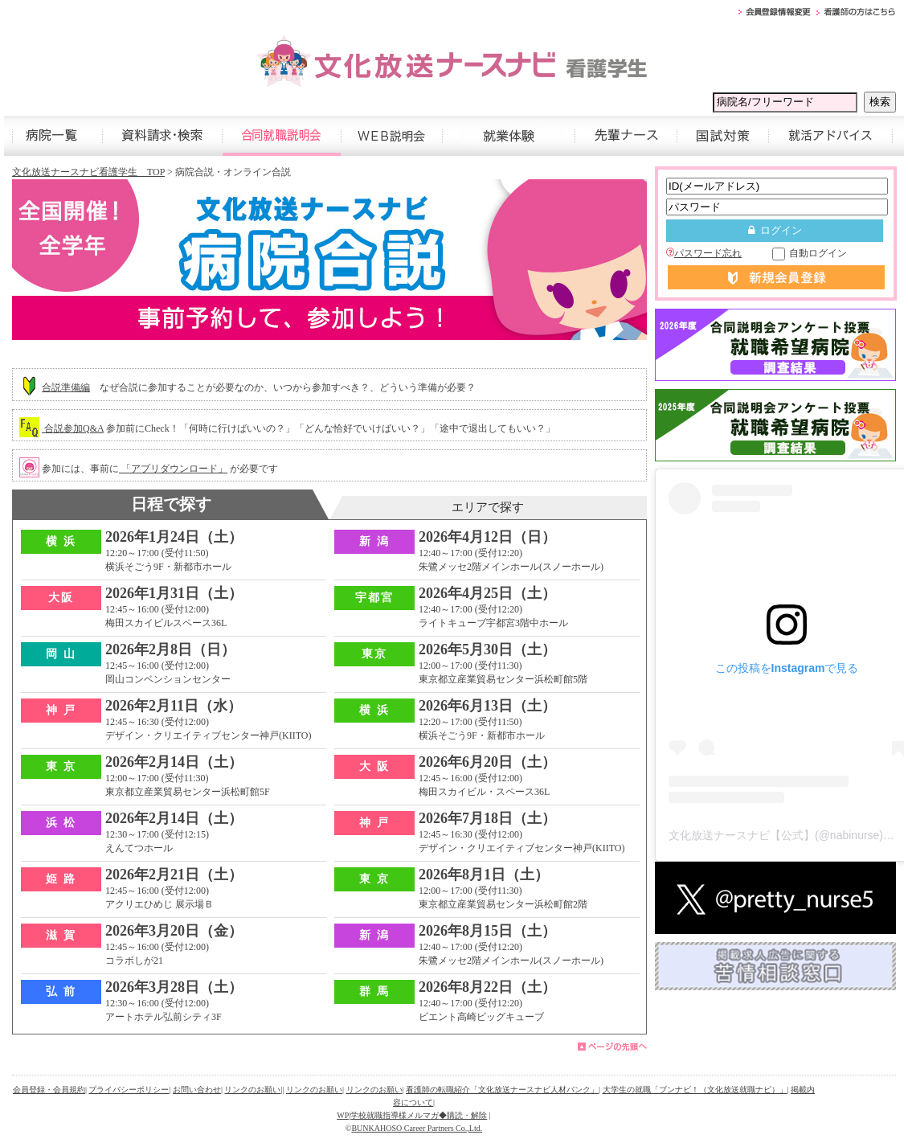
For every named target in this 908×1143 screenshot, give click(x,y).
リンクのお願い (252, 1089)
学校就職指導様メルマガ (394, 1115)
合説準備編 (66, 387)
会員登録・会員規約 (49, 1089)
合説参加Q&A (73, 428)
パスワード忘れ (704, 253)
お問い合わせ (197, 1089)
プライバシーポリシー (128, 1089)
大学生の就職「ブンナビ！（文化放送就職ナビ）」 (695, 1089)
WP (343, 1115)
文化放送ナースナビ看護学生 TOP (88, 172)
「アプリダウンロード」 (173, 468)
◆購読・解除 (463, 1115)
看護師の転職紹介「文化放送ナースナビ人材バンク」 (502, 1089)
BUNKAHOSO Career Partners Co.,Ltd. (416, 1128)
